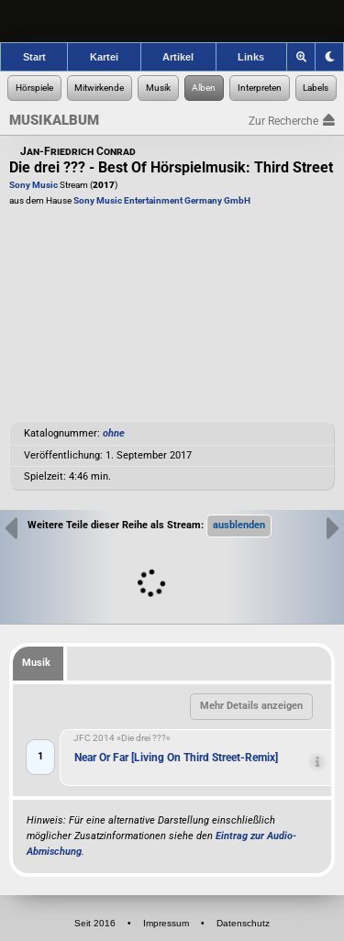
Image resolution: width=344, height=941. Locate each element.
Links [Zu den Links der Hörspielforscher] (251, 56)
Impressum (166, 923)
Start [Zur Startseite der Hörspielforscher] (34, 56)
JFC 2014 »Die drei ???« (122, 738)
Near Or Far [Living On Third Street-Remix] (176, 757)
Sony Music (33, 185)
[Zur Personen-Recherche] (100, 88)
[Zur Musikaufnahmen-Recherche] (158, 88)
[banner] (172, 21)
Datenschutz (243, 923)
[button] (239, 526)
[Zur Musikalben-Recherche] (204, 88)
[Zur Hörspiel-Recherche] (34, 88)
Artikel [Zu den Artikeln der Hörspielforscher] (178, 56)
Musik (36, 663)
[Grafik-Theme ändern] (329, 57)
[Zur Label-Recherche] (316, 88)
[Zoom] (301, 57)
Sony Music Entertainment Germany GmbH (161, 200)
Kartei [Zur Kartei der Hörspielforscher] (104, 56)
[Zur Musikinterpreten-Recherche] (259, 88)
